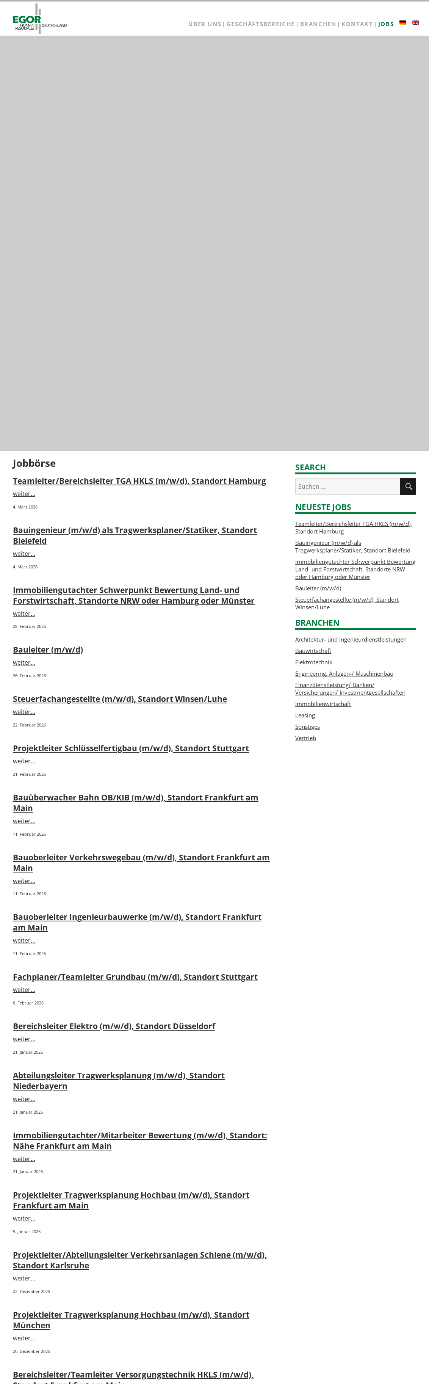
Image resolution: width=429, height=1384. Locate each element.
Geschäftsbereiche (261, 24)
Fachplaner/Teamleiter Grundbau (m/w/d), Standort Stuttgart (135, 976)
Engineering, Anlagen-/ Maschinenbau (344, 673)
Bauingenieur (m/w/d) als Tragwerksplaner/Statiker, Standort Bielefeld (352, 546)
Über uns (204, 24)
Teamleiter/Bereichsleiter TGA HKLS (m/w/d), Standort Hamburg (139, 480)
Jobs (386, 24)
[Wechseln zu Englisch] (415, 22)
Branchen (318, 24)
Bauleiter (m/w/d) (48, 649)
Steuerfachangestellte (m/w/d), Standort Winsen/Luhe (120, 699)
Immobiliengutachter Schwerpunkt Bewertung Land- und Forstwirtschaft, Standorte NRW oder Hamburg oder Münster (134, 595)
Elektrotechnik (313, 662)
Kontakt (357, 24)
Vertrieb (305, 738)
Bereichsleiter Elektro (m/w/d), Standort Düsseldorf (114, 1026)
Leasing (305, 715)
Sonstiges (307, 726)
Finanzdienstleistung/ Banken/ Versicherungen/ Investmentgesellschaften (350, 688)
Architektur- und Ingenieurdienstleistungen (351, 639)
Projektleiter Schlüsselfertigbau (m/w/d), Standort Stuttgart (131, 748)
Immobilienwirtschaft (323, 704)
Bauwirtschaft (313, 650)
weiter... (24, 494)
